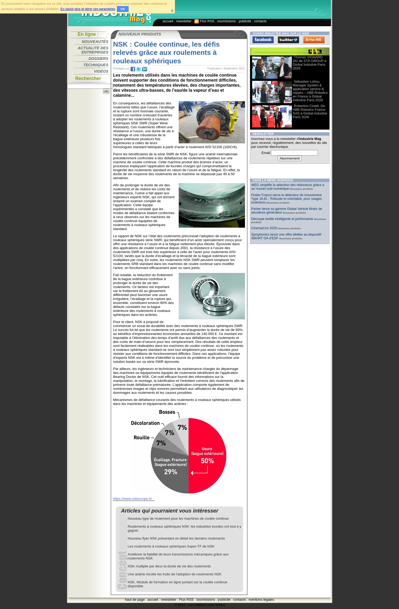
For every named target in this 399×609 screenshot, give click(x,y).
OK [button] (123, 9)
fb (132, 69)
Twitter (288, 39)
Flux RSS (204, 21)
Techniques (95, 65)
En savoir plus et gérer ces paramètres (87, 9)
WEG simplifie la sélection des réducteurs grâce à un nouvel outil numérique (287, 187)
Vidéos (101, 71)
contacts (260, 21)
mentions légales (261, 600)
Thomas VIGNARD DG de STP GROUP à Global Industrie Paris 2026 (309, 62)
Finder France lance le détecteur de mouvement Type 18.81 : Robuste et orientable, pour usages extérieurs (286, 198)
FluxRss (314, 39)
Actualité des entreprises (93, 50)
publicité (245, 21)
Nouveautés (95, 41)
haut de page (135, 600)
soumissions (226, 21)
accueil (168, 21)
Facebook (263, 39)
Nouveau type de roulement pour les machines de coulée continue (178, 518)
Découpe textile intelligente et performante (282, 219)
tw (138, 69)
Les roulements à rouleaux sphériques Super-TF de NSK (171, 546)
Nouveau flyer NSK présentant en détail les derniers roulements (176, 538)
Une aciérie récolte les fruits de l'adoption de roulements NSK (175, 574)
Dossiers (98, 58)
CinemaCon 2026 (264, 228)
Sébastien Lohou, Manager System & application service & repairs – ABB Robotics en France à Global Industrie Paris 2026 (310, 91)
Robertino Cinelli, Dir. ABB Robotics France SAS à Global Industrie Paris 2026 (310, 111)
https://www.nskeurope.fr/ (132, 499)
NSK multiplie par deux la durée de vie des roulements (169, 566)
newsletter (183, 21)
